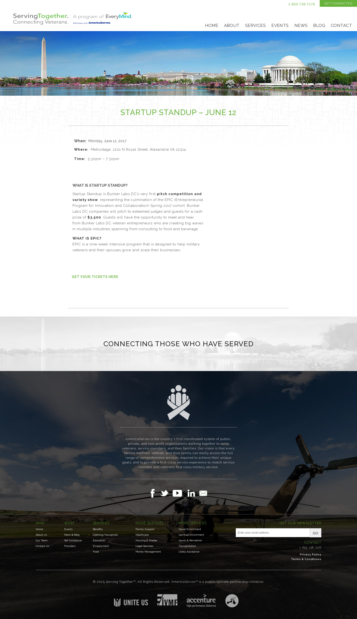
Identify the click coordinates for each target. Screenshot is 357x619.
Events (280, 25)
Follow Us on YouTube (180, 493)
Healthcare (142, 534)
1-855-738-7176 (301, 4)
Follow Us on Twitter (166, 493)
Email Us (203, 493)
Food (96, 551)
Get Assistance (73, 540)
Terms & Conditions (306, 559)
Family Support (145, 529)
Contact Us (42, 546)
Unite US (131, 600)
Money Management (148, 551)
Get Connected (338, 3)
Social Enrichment (189, 529)
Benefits (98, 529)
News (301, 25)
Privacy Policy (310, 554)
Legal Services (144, 546)
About (231, 25)
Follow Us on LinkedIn (192, 493)
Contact (341, 25)
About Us (41, 534)
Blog (319, 25)
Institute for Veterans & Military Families (167, 599)
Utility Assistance (188, 551)
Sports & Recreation (190, 540)
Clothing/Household (105, 534)
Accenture (201, 600)
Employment (101, 546)
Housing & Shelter (146, 540)
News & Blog (72, 534)
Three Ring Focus (232, 600)
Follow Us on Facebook (154, 493)
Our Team (42, 540)
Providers (70, 546)
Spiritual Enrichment (191, 534)
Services (255, 25)
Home (211, 25)
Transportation (187, 546)
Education (99, 540)
